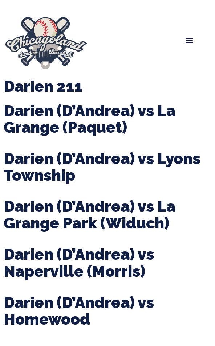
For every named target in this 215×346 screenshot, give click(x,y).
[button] (189, 40)
